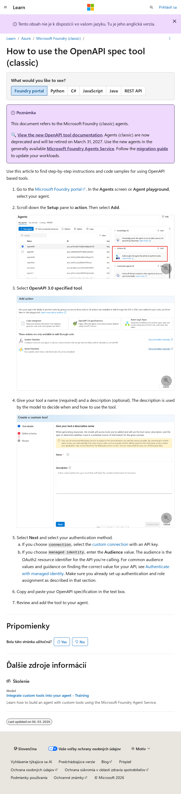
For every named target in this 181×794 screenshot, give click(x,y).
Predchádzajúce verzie (77, 761)
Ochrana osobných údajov (32, 769)
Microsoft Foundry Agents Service (80, 148)
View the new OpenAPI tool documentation (59, 135)
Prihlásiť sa (168, 7)
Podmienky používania (29, 777)
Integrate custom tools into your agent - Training (47, 695)
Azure (26, 38)
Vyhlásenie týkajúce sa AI (31, 761)
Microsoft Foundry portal (58, 189)
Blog (105, 761)
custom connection (110, 544)
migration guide (152, 148)
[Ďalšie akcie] (170, 38)
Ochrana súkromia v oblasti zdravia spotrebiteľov (105, 769)
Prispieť (125, 761)
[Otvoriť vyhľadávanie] (151, 7)
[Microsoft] (90, 7)
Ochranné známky (69, 777)
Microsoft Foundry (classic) (58, 38)
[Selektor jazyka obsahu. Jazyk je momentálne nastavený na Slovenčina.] (25, 749)
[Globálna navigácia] (5, 7)
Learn (11, 38)
